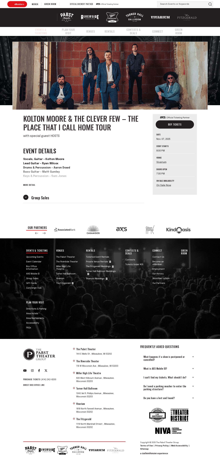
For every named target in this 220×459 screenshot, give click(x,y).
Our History (157, 274)
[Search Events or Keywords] (182, 4)
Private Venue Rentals (97, 262)
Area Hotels (32, 314)
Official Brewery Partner (81, 4)
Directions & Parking (36, 309)
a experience (154, 453)
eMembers (19, 4)
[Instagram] (32, 370)
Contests (130, 260)
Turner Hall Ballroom (65, 274)
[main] (110, 128)
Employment (158, 269)
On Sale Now (163, 185)
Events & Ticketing (42, 31)
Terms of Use (146, 446)
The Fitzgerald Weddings (98, 266)
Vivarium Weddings (95, 279)
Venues (94, 31)
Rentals (112, 31)
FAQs (28, 328)
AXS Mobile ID (33, 274)
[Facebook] (39, 370)
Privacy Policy (162, 446)
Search (210, 4)
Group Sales (32, 279)
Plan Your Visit (72, 31)
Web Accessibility (179, 446)
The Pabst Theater (65, 257)
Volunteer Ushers (161, 279)
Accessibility (32, 323)
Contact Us (158, 257)
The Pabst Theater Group (42, 17)
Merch (35, 4)
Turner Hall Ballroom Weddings (101, 271)
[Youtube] (25, 370)
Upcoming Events (34, 257)
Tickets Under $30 (134, 265)
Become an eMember (158, 263)
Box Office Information (32, 267)
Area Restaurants (35, 318)
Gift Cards (31, 283)
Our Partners (158, 283)
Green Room (50, 3)
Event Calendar (33, 262)
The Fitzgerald (63, 283)
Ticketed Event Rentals (97, 257)
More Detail (29, 185)
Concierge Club (34, 288)
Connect (161, 31)
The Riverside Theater (67, 262)
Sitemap (144, 449)
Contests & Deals (137, 31)
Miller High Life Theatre (63, 267)
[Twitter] (45, 370)
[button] (36, 233)
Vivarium (161, 162)
